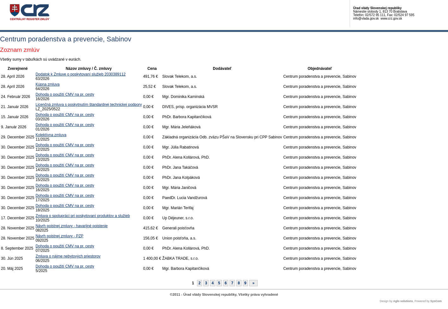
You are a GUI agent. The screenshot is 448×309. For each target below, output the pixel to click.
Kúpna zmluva (47, 84)
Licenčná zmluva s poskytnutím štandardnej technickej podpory (88, 104)
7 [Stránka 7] (232, 283)
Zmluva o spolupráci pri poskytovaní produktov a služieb (82, 216)
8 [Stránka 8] (239, 283)
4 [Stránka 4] (213, 283)
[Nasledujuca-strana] (253, 283)
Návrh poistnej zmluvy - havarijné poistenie (71, 226)
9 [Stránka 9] (245, 283)
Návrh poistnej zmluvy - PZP (59, 236)
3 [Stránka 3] (206, 283)
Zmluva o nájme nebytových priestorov (67, 256)
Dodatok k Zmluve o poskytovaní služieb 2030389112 (80, 74)
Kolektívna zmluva (50, 135)
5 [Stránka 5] (219, 283)
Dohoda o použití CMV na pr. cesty (64, 94)
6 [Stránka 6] (226, 283)
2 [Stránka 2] (200, 283)
